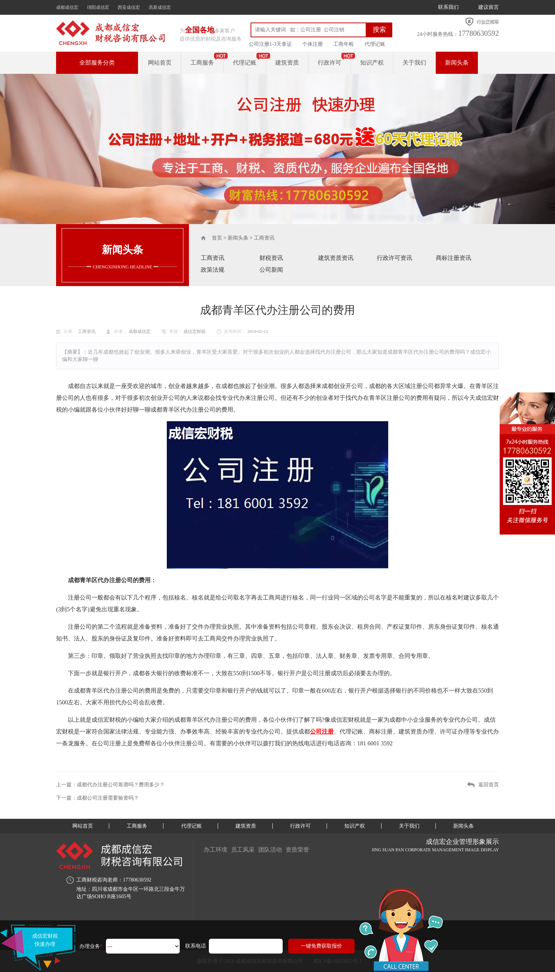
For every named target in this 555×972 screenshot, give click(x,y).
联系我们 (448, 7)
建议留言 (488, 7)
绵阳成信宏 (98, 7)
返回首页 (488, 784)
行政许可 (329, 62)
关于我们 (414, 62)
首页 (217, 238)
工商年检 (343, 44)
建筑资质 (287, 62)
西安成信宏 (129, 7)
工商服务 (202, 62)
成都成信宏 (67, 7)
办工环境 (215, 849)
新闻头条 (457, 62)
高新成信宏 (160, 7)
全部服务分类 (97, 62)
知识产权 (372, 62)
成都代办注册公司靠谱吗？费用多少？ (121, 784)
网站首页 (160, 62)
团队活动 (270, 849)
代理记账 (375, 44)
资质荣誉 (297, 849)
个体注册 (312, 44)
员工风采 (243, 849)
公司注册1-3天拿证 (270, 44)
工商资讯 (264, 238)
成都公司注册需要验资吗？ (108, 798)
